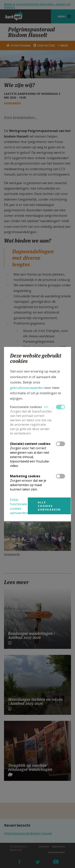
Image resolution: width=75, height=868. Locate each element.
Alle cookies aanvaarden (49, 505)
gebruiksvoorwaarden (26, 388)
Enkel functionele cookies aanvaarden (19, 506)
